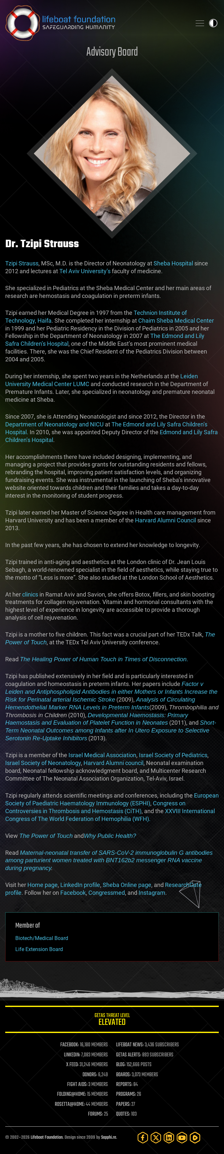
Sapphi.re (108, 1137)
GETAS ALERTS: (128, 1055)
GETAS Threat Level (112, 1020)
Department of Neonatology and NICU (54, 424)
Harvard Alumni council (113, 762)
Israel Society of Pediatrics (173, 755)
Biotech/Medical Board (41, 938)
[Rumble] (195, 1137)
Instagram (152, 892)
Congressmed (106, 892)
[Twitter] (156, 1137)
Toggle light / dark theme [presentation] (213, 23)
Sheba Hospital (173, 263)
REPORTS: (124, 1084)
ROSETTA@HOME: (70, 1104)
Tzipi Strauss (21, 263)
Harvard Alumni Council (165, 520)
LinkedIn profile (80, 884)
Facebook (73, 892)
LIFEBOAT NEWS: (130, 1045)
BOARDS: (123, 1075)
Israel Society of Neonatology (43, 762)
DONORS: (89, 1075)
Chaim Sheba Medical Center (176, 320)
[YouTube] (182, 1137)
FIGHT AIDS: (77, 1084)
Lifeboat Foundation (47, 1137)
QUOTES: (123, 1114)
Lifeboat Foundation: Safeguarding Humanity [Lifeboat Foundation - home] (95, 23)
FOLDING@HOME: (71, 1094)
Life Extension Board (39, 949)
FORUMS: (95, 1114)
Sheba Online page (127, 884)
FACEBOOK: (69, 1045)
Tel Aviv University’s (85, 271)
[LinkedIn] (169, 1137)
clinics (30, 594)
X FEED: (72, 1065)
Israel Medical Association (102, 755)
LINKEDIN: (72, 1055)
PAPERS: (123, 1104)
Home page (42, 884)
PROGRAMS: (126, 1094)
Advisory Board (112, 52)
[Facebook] (143, 1137)
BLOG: (121, 1065)
